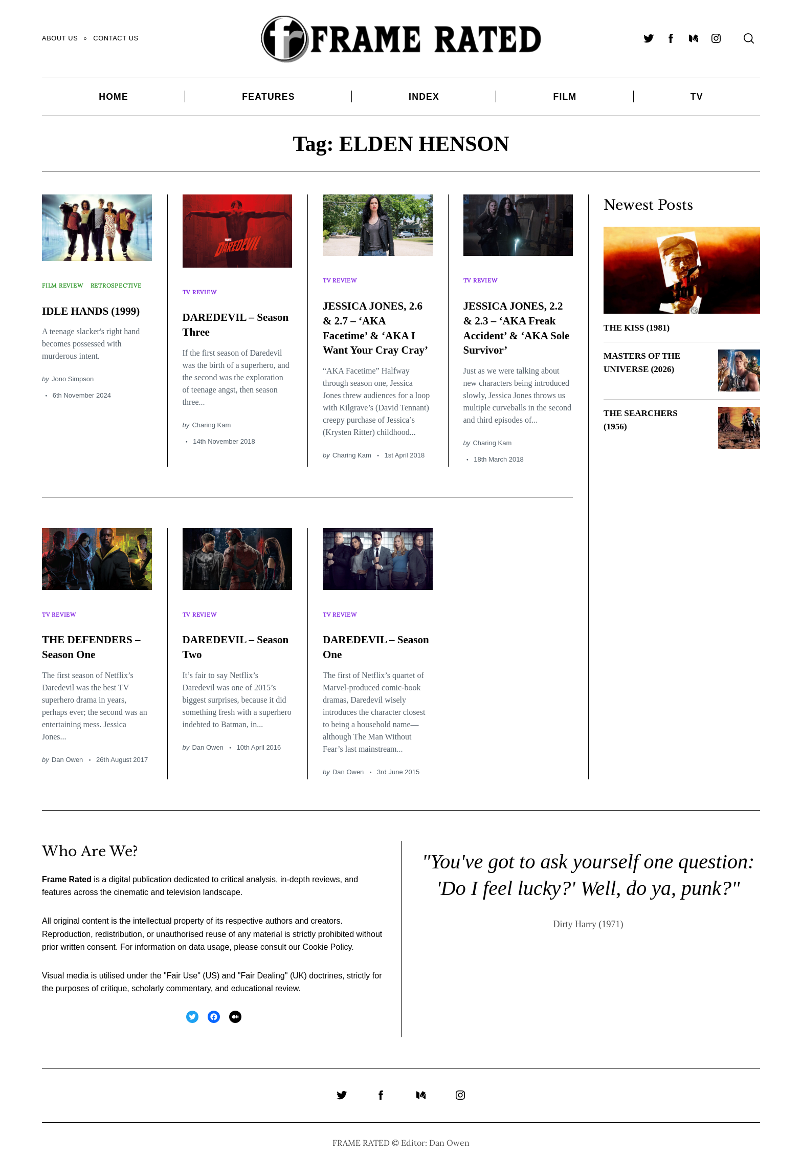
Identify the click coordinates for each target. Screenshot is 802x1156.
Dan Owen (67, 753)
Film (564, 97)
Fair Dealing (262, 969)
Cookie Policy (327, 940)
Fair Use (182, 969)
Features (268, 97)
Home (113, 97)
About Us (60, 38)
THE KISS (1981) (638, 327)
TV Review (202, 287)
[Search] (749, 38)
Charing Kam (211, 416)
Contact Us (115, 38)
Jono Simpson (73, 396)
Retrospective (71, 292)
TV (696, 97)
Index (424, 97)
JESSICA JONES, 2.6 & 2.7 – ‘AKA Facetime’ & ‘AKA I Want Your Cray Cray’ (376, 326)
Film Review (66, 281)
